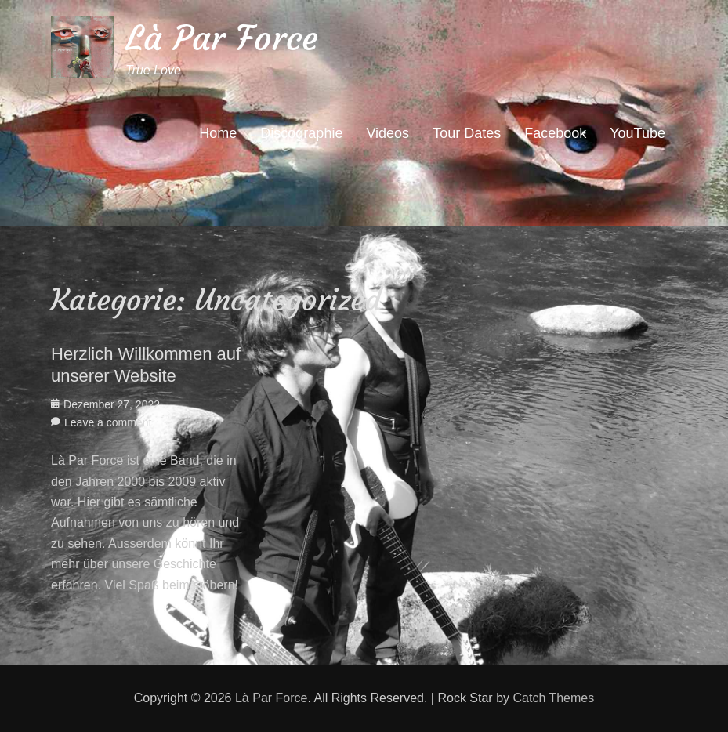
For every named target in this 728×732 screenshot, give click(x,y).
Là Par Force (221, 38)
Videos (387, 133)
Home (218, 133)
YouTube (637, 133)
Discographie (301, 133)
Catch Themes (553, 698)
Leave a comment (107, 422)
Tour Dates (467, 133)
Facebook (555, 133)
